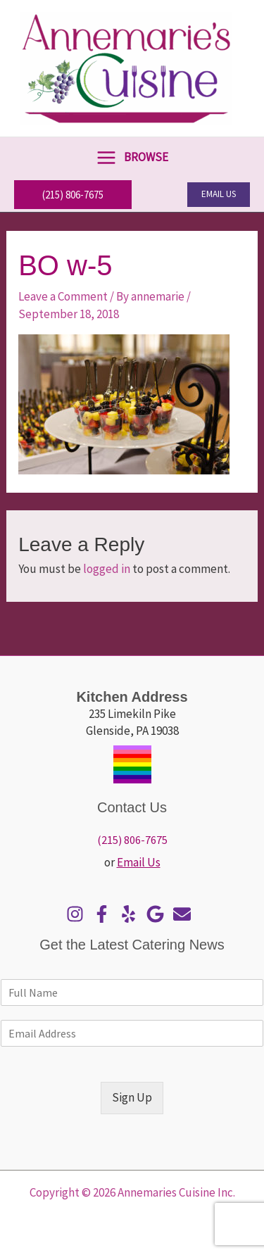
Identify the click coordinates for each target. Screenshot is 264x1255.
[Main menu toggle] (132, 157)
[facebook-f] (105, 914)
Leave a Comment (63, 296)
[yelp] (132, 914)
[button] (73, 194)
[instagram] (78, 914)
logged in (106, 568)
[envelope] (185, 914)
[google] (158, 914)
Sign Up (132, 1097)
